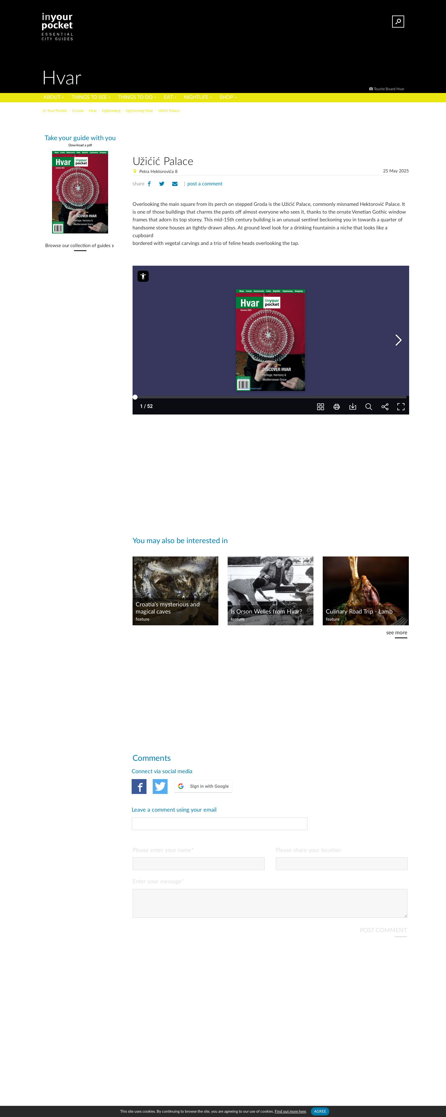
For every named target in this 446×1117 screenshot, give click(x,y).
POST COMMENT (383, 899)
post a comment (204, 183)
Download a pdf (80, 145)
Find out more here (290, 1111)
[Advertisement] (270, 133)
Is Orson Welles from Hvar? (266, 612)
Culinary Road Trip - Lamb (359, 612)
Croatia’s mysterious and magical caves (168, 608)
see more (396, 632)
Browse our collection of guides (78, 246)
